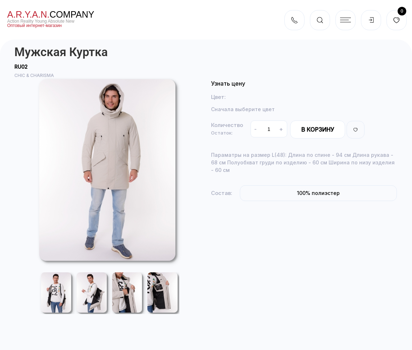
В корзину (317, 129)
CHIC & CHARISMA (34, 75)
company (50, 14)
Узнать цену (228, 83)
